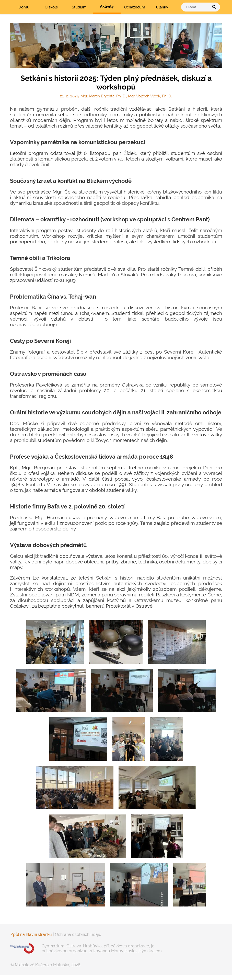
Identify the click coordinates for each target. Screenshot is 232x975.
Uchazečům (134, 7)
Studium (79, 7)
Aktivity (107, 6)
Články (162, 7)
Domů (23, 7)
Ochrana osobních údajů (78, 934)
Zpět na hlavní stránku (31, 934)
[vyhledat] (196, 7)
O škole (51, 7)
